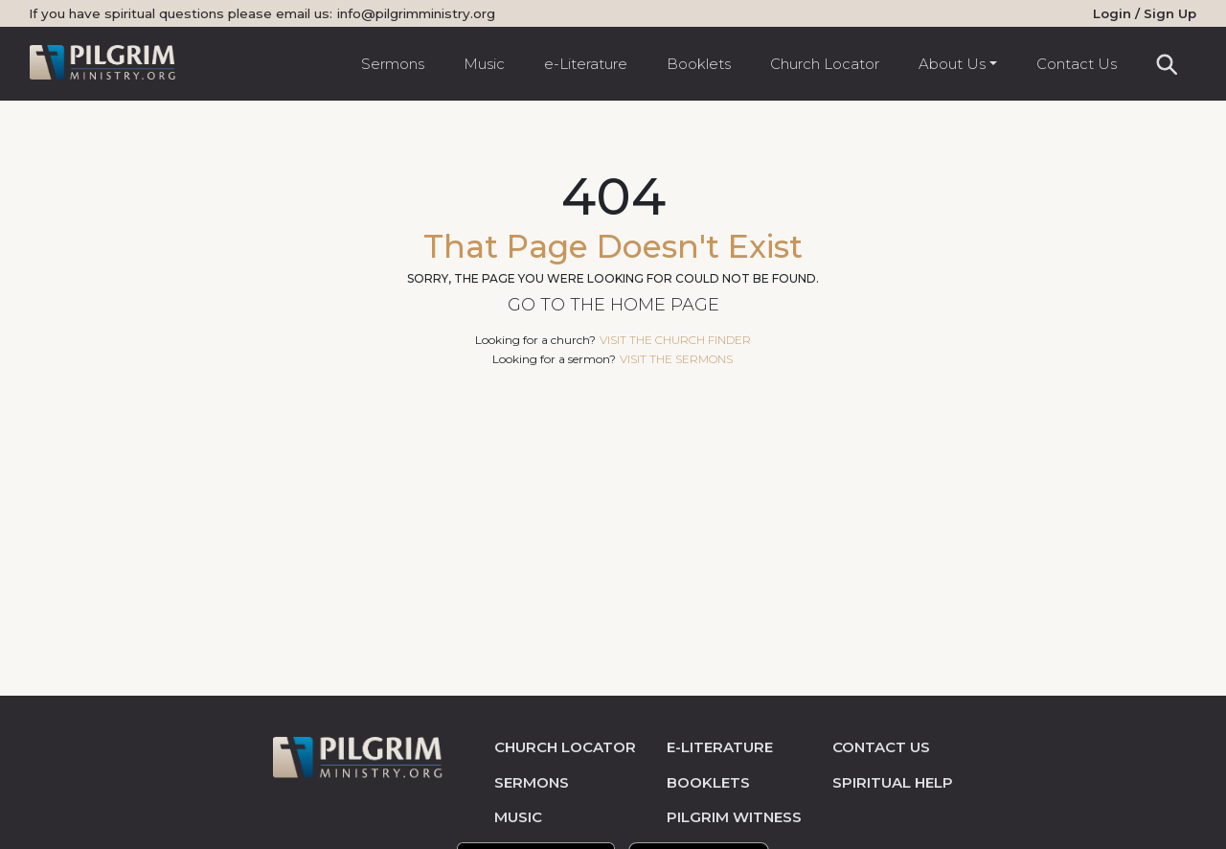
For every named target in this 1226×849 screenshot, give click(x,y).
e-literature (720, 747)
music (518, 817)
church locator (565, 747)
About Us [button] (952, 64)
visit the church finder (675, 340)
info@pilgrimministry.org (416, 13)
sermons (531, 782)
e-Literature (585, 64)
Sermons (392, 64)
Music (484, 64)
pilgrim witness (734, 817)
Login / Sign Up (1144, 13)
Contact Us (1076, 64)
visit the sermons (676, 359)
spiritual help (892, 782)
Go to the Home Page (613, 304)
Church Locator (824, 64)
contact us (881, 747)
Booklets (699, 64)
